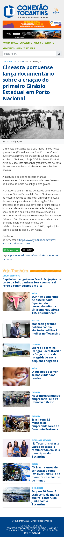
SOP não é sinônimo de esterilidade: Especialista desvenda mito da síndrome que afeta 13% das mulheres (45, 305)
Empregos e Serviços (41, 440)
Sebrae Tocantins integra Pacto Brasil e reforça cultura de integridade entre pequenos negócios (46, 354)
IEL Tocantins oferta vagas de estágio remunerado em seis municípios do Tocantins (46, 450)
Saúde (34, 293)
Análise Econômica (11, 276)
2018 (21, 61)
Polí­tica (35, 320)
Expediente (26, 43)
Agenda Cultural (16, 255)
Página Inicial (10, 43)
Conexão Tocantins (31, 525)
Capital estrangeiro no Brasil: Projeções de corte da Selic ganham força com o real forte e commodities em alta (32, 282)
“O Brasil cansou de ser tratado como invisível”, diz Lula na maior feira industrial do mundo (46, 474)
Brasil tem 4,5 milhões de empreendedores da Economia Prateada (45, 424)
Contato (49, 43)
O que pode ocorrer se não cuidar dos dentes (45, 375)
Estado (35, 464)
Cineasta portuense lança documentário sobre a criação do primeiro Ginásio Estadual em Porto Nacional (28, 83)
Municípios (9, 48)
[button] (5, 125)
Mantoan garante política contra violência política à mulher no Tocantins (46, 329)
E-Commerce (37, 488)
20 (14, 61)
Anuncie (38, 43)
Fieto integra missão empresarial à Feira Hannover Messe (46, 399)
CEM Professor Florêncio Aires (39, 255)
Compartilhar (11, 250)
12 (17, 61)
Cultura (7, 61)
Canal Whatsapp (25, 48)
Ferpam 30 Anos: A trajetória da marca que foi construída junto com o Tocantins (45, 497)
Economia (36, 344)
